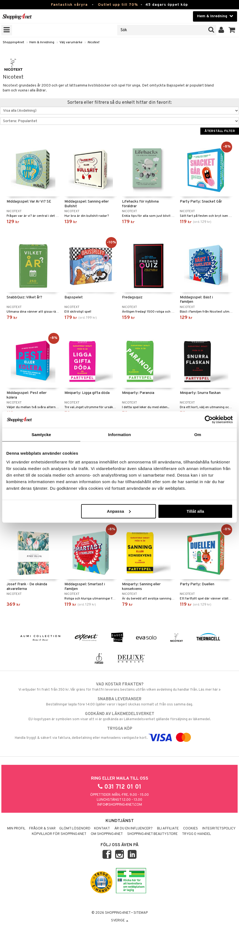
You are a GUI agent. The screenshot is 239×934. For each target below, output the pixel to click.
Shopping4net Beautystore (152, 834)
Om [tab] (197, 434)
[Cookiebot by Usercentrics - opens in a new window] (209, 420)
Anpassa (119, 511)
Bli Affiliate (168, 828)
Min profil (16, 828)
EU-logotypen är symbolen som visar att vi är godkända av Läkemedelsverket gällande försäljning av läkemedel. (119, 716)
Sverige (119, 920)
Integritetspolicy (219, 828)
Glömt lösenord (74, 828)
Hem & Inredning (41, 42)
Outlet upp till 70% (118, 4)
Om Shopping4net (107, 834)
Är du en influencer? (133, 828)
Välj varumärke (70, 42)
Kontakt (102, 828)
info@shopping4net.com (119, 805)
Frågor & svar (42, 828)
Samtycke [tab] (41, 434)
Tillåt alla (195, 511)
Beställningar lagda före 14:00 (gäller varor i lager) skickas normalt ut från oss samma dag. (119, 701)
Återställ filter (219, 131)
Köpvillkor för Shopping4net (59, 834)
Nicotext (93, 42)
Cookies (190, 828)
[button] (232, 30)
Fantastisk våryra (69, 4)
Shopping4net (13, 42)
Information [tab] (119, 434)
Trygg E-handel (196, 834)
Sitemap (140, 913)
